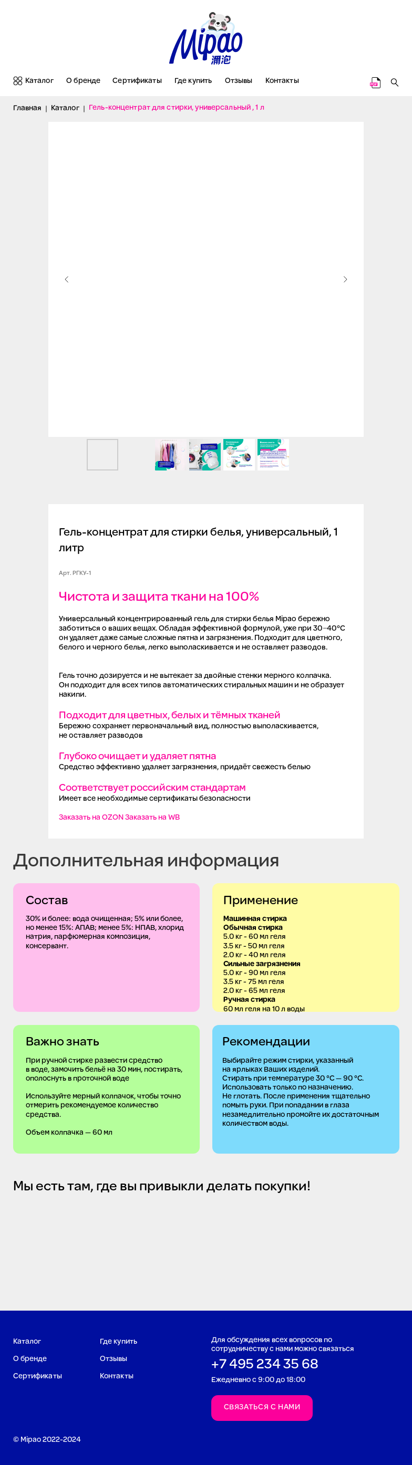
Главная (27, 108)
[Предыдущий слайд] (67, 279)
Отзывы (239, 81)
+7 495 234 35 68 (264, 1365)
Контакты (282, 81)
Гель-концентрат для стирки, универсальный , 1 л (176, 108)
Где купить (193, 81)
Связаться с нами (262, 1407)
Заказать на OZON (91, 818)
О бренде (83, 81)
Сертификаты (136, 81)
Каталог (39, 81)
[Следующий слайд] (345, 279)
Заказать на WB (152, 818)
